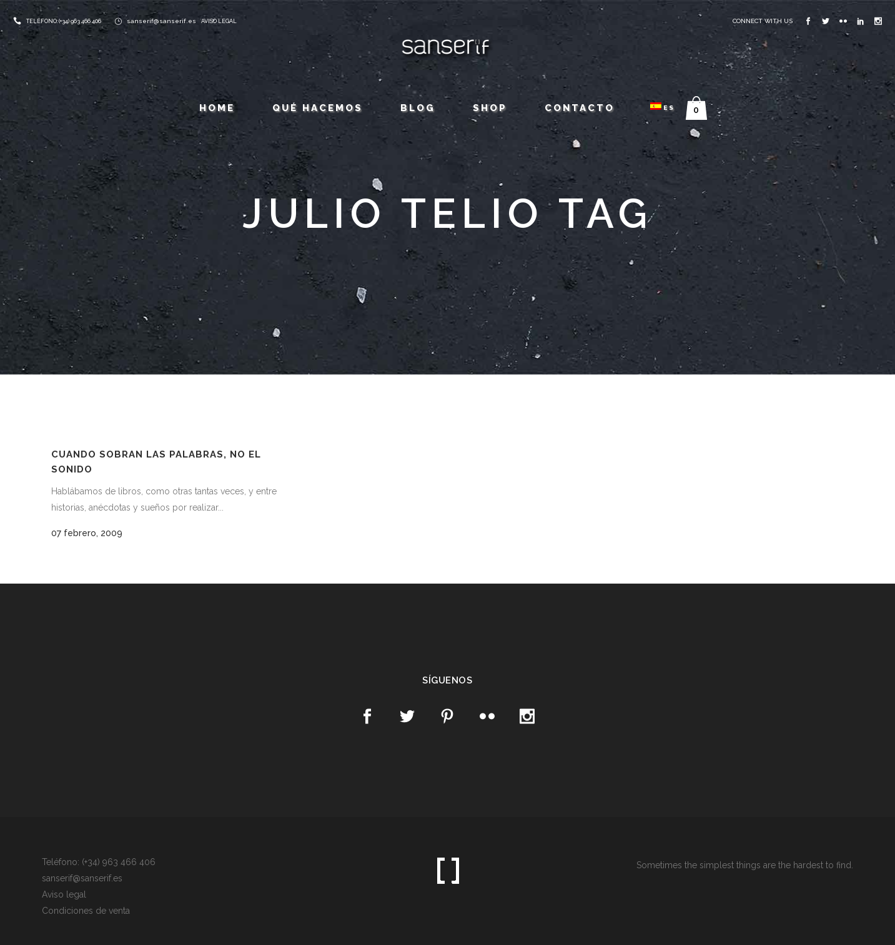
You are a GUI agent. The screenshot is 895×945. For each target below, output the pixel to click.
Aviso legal (64, 894)
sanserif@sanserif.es (161, 20)
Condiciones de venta (86, 911)
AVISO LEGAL (219, 21)
